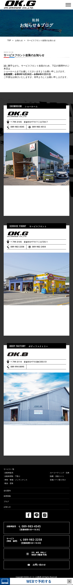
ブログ (6, 501)
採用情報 (7, 496)
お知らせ (19, 40)
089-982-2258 (17, 247)
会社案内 (7, 491)
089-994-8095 (17, 367)
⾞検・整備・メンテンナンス (15, 480)
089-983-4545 (17, 127)
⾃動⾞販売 (8, 473)
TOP (9, 40)
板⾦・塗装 (8, 483)
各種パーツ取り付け (58, 480)
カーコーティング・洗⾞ (59, 473)
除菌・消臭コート (57, 476)
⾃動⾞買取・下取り (12, 476)
